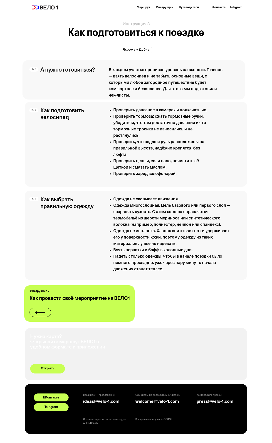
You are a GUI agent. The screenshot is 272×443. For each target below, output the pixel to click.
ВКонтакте (218, 7)
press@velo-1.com (215, 402)
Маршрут (143, 7)
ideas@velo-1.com (101, 402)
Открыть (47, 368)
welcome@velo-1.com (157, 402)
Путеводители (189, 7)
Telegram (236, 7)
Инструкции (164, 7)
